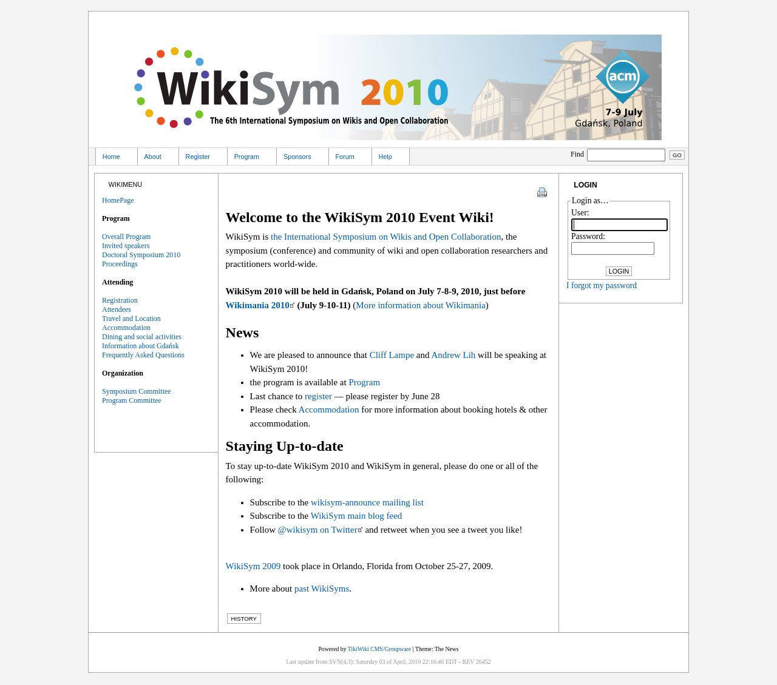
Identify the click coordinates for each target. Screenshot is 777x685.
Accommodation (329, 409)
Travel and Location (131, 318)
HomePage (118, 200)
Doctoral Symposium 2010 (141, 255)
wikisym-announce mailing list (367, 502)
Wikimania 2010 (258, 305)
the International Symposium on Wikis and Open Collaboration (386, 236)
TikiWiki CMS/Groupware (379, 649)
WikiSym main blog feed (356, 516)
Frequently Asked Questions (143, 355)
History (244, 618)
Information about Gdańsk (140, 346)
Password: (588, 236)
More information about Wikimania (421, 305)
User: (580, 212)
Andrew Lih (453, 355)
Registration (120, 300)
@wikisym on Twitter (318, 530)
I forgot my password (601, 285)
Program (364, 382)
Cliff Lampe (392, 355)
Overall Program (126, 236)
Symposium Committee (136, 391)
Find (619, 154)
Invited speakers (125, 245)
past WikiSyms (321, 588)
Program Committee (131, 400)
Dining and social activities (142, 336)
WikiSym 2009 (253, 566)
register (318, 396)
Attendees (116, 309)
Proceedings (120, 264)
